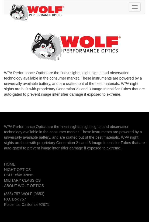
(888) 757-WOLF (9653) (24, 194)
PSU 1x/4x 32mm (18, 175)
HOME (9, 164)
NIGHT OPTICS (17, 169)
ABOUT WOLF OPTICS (24, 186)
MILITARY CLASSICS (22, 180)
